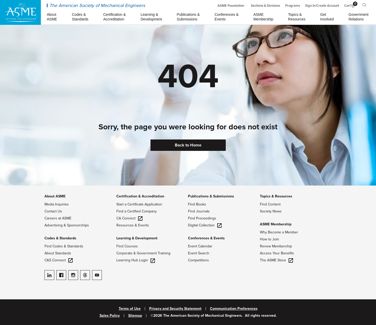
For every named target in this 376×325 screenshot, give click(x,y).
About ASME (54, 196)
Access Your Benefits (277, 253)
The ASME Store (276, 260)
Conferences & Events (206, 238)
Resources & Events (132, 225)
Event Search (198, 253)
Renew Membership (276, 246)
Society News (271, 211)
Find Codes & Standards (63, 246)
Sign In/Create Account (322, 6)
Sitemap (135, 315)
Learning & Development (136, 238)
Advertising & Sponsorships (66, 225)
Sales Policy (110, 315)
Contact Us (53, 211)
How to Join (269, 239)
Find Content (270, 204)
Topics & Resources (276, 196)
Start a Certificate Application (139, 204)
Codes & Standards (60, 238)
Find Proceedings (202, 218)
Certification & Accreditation (140, 196)
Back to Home (188, 145)
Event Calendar (200, 246)
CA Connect (129, 218)
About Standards (57, 253)
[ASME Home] (20, 12)
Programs (292, 6)
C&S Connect (58, 260)
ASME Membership (275, 224)
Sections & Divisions (265, 6)
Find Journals (199, 211)
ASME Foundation (230, 6)
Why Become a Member (279, 232)
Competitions (198, 260)
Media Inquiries (56, 204)
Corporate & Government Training (143, 253)
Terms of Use (130, 308)
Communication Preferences (234, 308)
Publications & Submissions (211, 196)
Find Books (197, 204)
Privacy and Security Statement (175, 308)
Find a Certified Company (136, 211)
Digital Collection (205, 225)
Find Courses (127, 246)
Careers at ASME (57, 218)
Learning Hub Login (135, 260)
